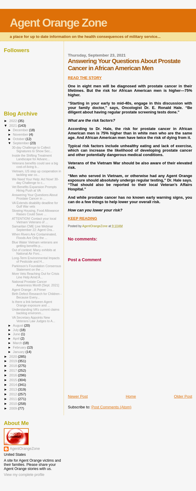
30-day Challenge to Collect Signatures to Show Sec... (32, 149)
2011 (13, 399)
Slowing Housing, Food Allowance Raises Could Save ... (35, 212)
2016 (13, 375)
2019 (13, 361)
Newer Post (78, 396)
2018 (13, 366)
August (18, 325)
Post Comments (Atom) (111, 407)
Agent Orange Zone (58, 22)
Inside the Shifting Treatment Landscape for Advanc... (32, 157)
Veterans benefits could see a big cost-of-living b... (35, 165)
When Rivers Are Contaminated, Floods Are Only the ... (34, 236)
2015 (13, 380)
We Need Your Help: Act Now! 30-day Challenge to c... (35, 180)
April (16, 338)
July (16, 330)
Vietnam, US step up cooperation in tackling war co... (36, 172)
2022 (13, 121)
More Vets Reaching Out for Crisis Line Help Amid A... (35, 275)
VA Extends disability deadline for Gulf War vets (35, 204)
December (21, 130)
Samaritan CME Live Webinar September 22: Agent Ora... (33, 228)
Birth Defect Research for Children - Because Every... (37, 295)
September (21, 143)
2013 (13, 389)
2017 (13, 370)
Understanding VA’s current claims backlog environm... (36, 311)
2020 (13, 356)
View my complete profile (24, 475)
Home (131, 396)
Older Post (183, 396)
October (19, 139)
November (21, 134)
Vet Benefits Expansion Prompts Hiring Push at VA (34, 188)
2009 (13, 408)
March (18, 343)
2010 (13, 403)
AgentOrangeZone (25, 449)
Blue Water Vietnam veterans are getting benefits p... (35, 244)
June (17, 334)
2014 (13, 384)
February (20, 347)
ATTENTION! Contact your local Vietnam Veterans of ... (34, 220)
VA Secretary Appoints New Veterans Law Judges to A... (33, 319)
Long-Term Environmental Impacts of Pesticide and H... (36, 259)
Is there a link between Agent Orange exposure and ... (32, 303)
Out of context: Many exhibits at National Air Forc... (34, 251)
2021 (13, 125)
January (19, 352)
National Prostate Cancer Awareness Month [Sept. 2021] (35, 283)
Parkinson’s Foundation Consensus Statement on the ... (36, 267)
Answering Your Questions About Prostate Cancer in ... (34, 196)
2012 (13, 394)
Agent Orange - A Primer (29, 289)
